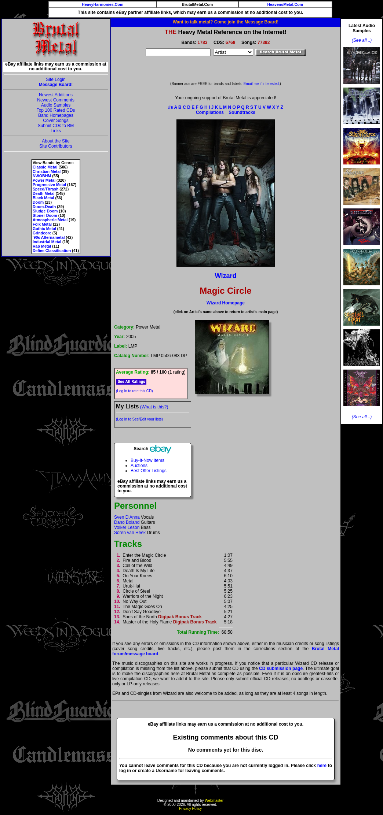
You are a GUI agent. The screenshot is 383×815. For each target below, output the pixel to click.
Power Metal (44, 180)
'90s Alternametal (49, 237)
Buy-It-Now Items (147, 460)
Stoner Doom (45, 215)
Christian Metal (47, 171)
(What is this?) (154, 407)
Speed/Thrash (45, 189)
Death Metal (44, 193)
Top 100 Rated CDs (56, 110)
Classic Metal (45, 167)
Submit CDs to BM (56, 125)
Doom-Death (44, 206)
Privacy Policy (190, 809)
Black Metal (43, 198)
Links (56, 130)
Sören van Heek (130, 532)
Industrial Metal (47, 242)
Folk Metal (42, 224)
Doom (38, 202)
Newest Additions (56, 94)
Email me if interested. (262, 84)
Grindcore (42, 233)
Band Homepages (55, 115)
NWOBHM (42, 176)
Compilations (210, 112)
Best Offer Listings (149, 470)
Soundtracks (242, 112)
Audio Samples (56, 105)
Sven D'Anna (127, 517)
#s (170, 107)
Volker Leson (126, 527)
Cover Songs (55, 120)
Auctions (139, 465)
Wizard (226, 275)
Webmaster (214, 801)
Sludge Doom (45, 211)
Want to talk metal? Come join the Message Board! (225, 22)
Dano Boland (126, 522)
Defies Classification (52, 250)
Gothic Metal (44, 228)
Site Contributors (55, 146)
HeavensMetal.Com (285, 4)
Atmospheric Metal (50, 220)
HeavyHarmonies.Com (102, 4)
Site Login (55, 79)
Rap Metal (42, 246)
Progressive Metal (49, 184)
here (322, 765)
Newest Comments (55, 100)
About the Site (55, 141)
